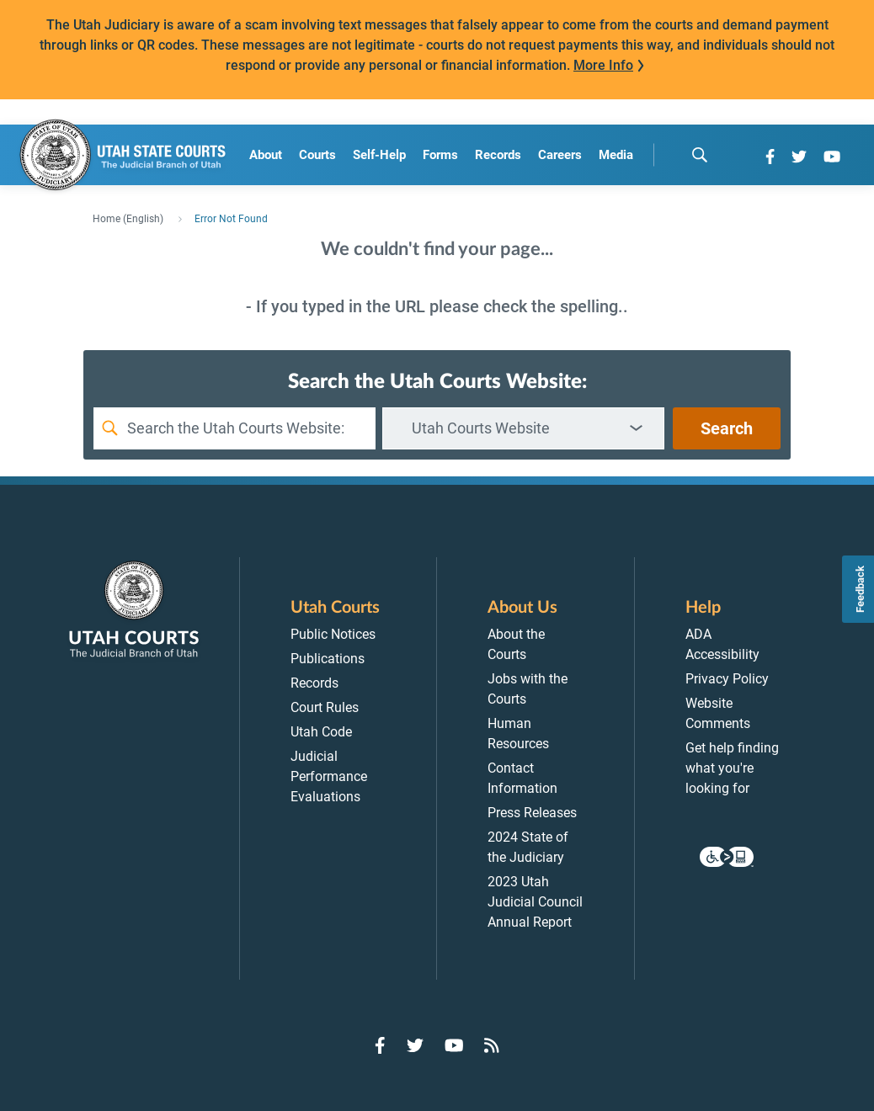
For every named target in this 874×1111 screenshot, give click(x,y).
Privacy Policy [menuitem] (727, 679)
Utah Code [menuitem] (321, 732)
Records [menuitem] (498, 154)
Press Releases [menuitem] (532, 813)
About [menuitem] (265, 154)
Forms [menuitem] (440, 154)
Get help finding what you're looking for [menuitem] (732, 768)
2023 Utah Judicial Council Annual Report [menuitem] (535, 902)
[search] (699, 154)
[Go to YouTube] (831, 156)
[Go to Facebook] (770, 156)
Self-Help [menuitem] (379, 154)
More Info (603, 65)
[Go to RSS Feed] (491, 1045)
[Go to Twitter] (799, 156)
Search (727, 428)
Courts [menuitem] (317, 154)
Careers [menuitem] (560, 154)
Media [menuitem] (616, 154)
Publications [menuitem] (327, 659)
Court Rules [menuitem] (324, 707)
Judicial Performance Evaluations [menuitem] (328, 776)
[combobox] (523, 428)
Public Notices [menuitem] (333, 634)
